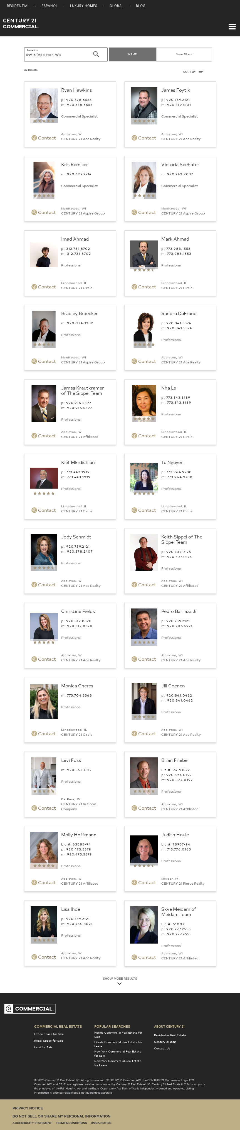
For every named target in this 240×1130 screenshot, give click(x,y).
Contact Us (162, 1048)
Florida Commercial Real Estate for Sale (118, 1035)
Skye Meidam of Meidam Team (178, 911)
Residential (18, 6)
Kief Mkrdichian (78, 462)
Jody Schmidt (76, 536)
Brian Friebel (175, 760)
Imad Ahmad (75, 239)
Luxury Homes (83, 6)
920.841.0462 (179, 695)
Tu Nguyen (172, 462)
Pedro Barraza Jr (179, 611)
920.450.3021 (80, 923)
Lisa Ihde (70, 909)
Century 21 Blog (165, 1042)
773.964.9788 (179, 472)
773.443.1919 (78, 472)
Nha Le (168, 388)
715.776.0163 (179, 849)
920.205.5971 (180, 625)
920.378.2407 (80, 551)
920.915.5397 (78, 402)
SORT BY (193, 71)
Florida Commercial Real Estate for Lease (118, 1044)
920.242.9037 (180, 174)
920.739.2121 (178, 99)
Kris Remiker (74, 164)
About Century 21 (169, 1026)
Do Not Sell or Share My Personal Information (61, 1116)
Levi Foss (71, 760)
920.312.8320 (79, 620)
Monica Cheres (77, 685)
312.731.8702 (78, 248)
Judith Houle (175, 834)
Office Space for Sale (49, 1034)
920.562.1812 (79, 769)
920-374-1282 (80, 323)
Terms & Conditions (71, 1123)
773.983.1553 (178, 248)
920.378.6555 (79, 99)
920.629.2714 (79, 174)
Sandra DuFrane (178, 313)
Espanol (50, 6)
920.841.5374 (178, 323)
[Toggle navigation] (232, 23)
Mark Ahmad (175, 239)
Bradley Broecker (79, 313)
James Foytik (175, 90)
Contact (43, 137)
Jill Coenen (173, 685)
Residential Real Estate (170, 1035)
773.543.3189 (178, 397)
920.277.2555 (178, 929)
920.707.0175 (178, 551)
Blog (141, 6)
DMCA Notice (101, 1123)
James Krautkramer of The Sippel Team (82, 390)
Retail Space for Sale (48, 1040)
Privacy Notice (28, 1108)
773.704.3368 (79, 695)
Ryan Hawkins (76, 90)
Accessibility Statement (32, 1123)
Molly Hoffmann (79, 834)
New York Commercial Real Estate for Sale (117, 1053)
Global (117, 6)
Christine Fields (78, 611)
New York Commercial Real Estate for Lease (117, 1063)
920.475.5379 (78, 849)
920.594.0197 (179, 774)
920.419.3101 (179, 104)
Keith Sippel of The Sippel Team (181, 539)
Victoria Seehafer (180, 164)
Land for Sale (43, 1047)
